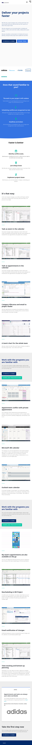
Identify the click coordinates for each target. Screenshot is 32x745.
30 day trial (22, 41)
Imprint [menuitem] (4, 743)
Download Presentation (12, 377)
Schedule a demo (9, 41)
